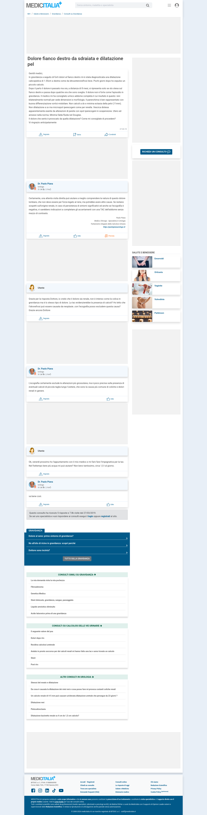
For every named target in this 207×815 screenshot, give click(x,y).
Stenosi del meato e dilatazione (44, 682)
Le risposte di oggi (122, 785)
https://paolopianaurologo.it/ (114, 227)
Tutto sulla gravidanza (77, 559)
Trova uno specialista (88, 789)
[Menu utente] (177, 5)
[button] (44, 134)
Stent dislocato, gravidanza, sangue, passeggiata (52, 600)
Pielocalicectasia (38, 709)
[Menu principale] (169, 5)
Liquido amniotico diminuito (43, 607)
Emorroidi (159, 258)
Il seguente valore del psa (42, 631)
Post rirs (34, 664)
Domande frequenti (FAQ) (89, 792)
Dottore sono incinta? (78, 551)
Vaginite (158, 285)
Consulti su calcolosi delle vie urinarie (77, 625)
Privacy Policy (156, 789)
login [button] (90, 516)
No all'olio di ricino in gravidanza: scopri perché (78, 544)
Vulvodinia (159, 299)
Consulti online (121, 782)
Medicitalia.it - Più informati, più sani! (44, 5)
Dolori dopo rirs (37, 638)
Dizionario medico (122, 792)
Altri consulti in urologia (77, 677)
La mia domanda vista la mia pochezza (48, 580)
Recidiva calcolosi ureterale (43, 645)
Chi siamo (154, 782)
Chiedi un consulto (87, 785)
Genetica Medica (38, 593)
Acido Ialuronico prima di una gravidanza (48, 613)
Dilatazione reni (37, 702)
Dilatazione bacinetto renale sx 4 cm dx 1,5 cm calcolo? (55, 716)
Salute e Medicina (122, 789)
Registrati (90, 782)
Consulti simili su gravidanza (77, 574)
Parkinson (159, 313)
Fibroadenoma (37, 587)
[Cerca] (148, 5)
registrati (105, 516)
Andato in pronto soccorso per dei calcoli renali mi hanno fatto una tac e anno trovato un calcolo (72, 651)
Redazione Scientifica (159, 785)
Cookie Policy (156, 792)
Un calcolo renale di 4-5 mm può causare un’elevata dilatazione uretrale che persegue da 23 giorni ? (74, 696)
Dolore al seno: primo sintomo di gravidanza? (78, 537)
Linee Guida (59, 802)
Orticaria (158, 272)
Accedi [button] (82, 782)
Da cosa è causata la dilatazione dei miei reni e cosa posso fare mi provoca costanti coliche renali (73, 689)
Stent (33, 658)
